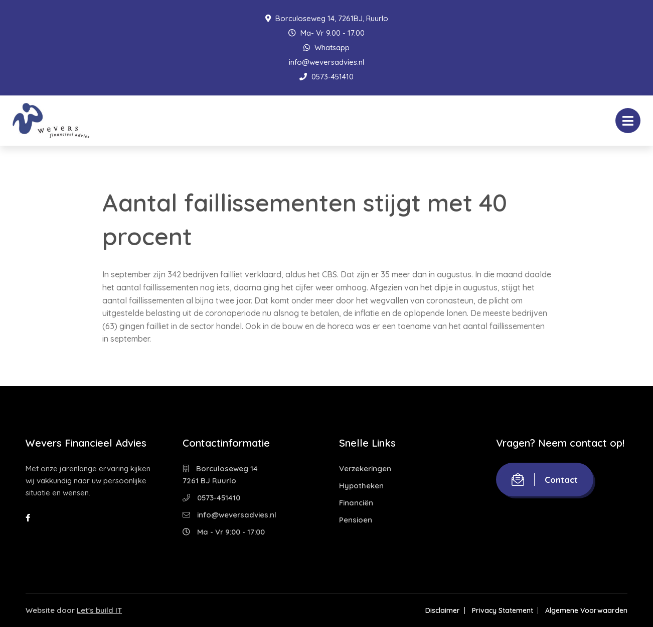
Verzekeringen (365, 468)
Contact (545, 479)
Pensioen (355, 520)
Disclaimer (442, 610)
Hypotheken (361, 485)
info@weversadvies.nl (326, 62)
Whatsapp (326, 47)
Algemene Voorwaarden (586, 610)
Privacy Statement (502, 610)
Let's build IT (99, 610)
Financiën (356, 502)
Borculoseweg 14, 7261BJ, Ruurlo (326, 18)
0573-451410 (326, 76)
